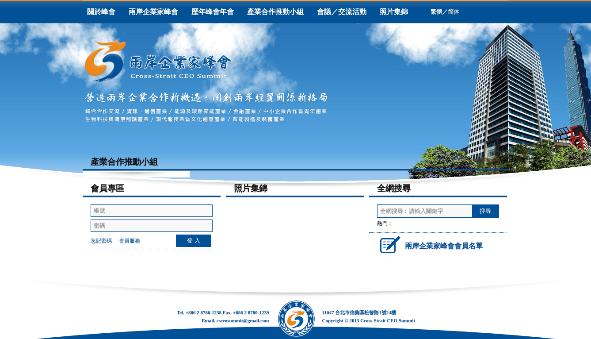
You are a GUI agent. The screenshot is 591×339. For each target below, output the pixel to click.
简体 (453, 11)
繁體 (436, 11)
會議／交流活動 (341, 11)
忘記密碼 (101, 241)
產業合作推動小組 (275, 11)
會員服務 (129, 241)
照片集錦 (394, 11)
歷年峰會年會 (212, 11)
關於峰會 (101, 11)
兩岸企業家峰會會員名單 (430, 244)
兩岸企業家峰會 (153, 11)
